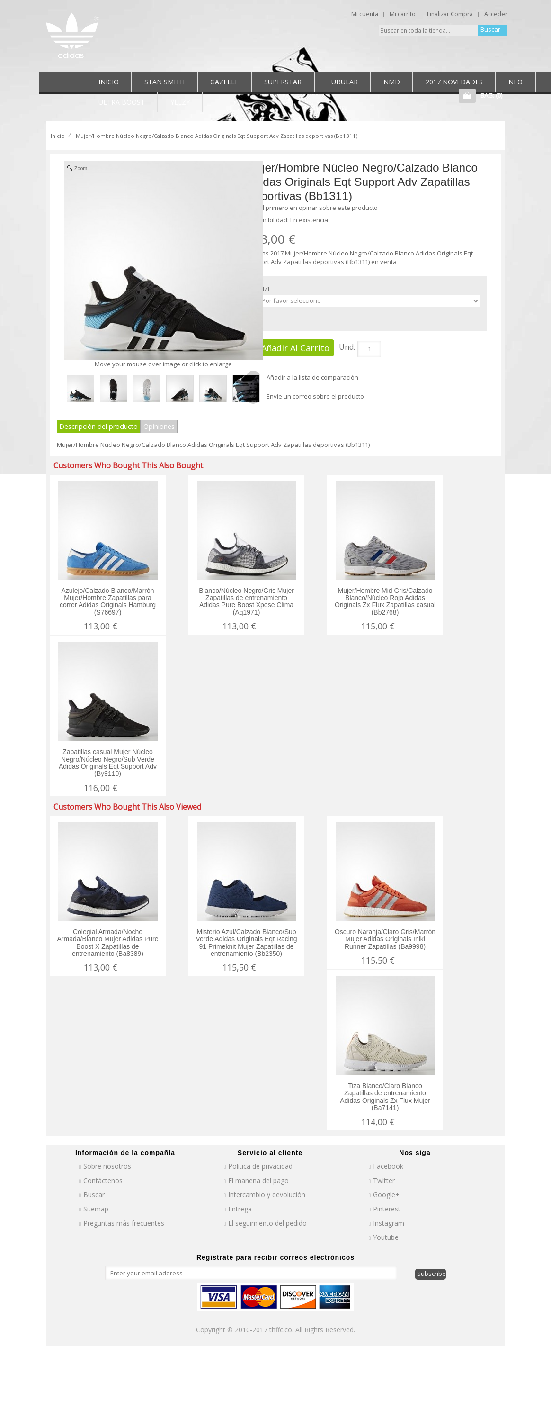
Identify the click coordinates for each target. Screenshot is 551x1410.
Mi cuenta (364, 14)
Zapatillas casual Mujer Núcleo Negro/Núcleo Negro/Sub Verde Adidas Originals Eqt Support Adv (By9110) (108, 762)
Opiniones (159, 426)
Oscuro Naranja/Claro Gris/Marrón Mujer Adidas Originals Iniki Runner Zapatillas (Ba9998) (385, 939)
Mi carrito (403, 14)
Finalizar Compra (450, 14)
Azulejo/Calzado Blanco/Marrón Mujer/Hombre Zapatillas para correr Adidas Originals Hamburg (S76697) (108, 601)
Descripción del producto (98, 426)
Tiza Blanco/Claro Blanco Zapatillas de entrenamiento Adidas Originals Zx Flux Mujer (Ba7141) (385, 1096)
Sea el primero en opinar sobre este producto (312, 207)
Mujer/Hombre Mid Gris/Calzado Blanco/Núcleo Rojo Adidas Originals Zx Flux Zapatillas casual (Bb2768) (385, 601)
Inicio (58, 135)
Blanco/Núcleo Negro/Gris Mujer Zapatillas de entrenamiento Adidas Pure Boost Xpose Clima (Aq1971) (246, 601)
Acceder (495, 14)
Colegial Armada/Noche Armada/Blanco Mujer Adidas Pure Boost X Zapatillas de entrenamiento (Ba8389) (108, 942)
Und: (347, 347)
